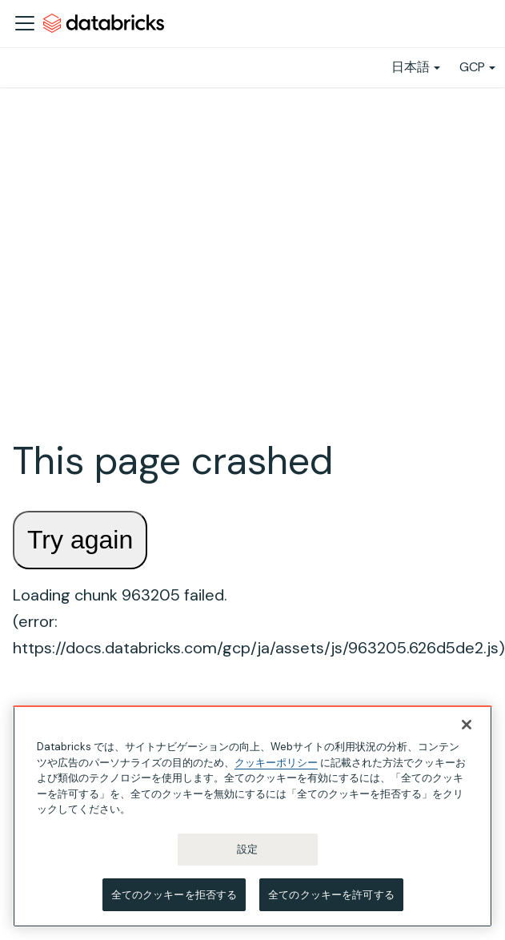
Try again (80, 539)
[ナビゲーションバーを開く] (25, 23)
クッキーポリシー (276, 764)
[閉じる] (466, 727)
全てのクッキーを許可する (331, 896)
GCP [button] (472, 66)
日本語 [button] (410, 66)
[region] (252, 819)
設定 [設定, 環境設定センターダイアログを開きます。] (247, 851)
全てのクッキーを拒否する (174, 896)
